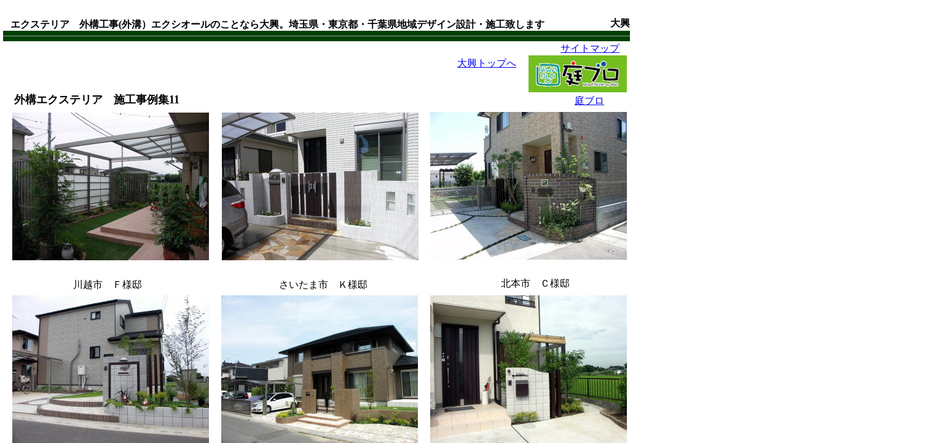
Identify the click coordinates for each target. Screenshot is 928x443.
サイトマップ (589, 48)
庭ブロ (589, 100)
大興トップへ (486, 63)
